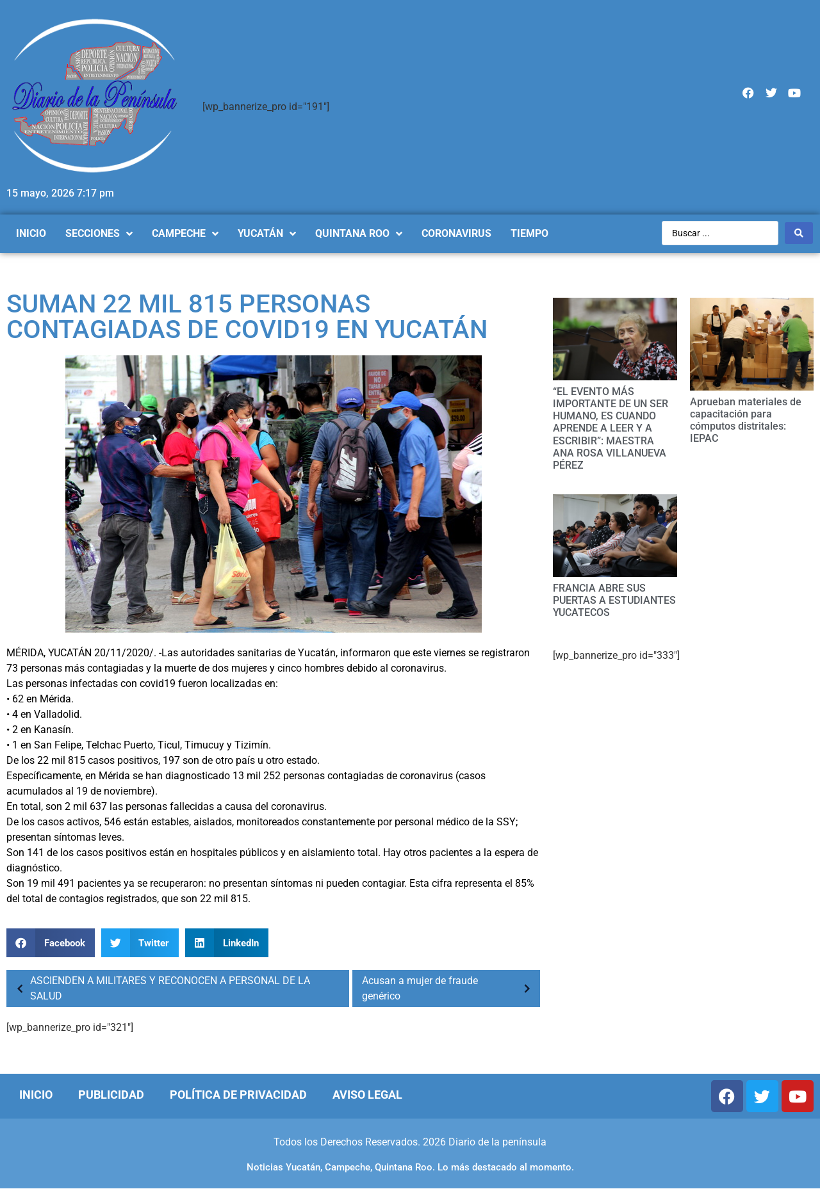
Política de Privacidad (238, 1094)
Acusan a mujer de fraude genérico (449, 988)
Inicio (36, 1094)
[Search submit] (799, 233)
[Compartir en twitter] (140, 942)
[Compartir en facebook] (50, 942)
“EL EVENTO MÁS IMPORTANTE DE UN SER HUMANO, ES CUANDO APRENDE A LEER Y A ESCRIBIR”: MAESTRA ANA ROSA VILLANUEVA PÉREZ (610, 428)
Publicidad (111, 1094)
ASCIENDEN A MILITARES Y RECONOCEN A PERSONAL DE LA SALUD (160, 988)
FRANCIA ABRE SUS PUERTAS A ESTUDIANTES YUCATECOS (614, 600)
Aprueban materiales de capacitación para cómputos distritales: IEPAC (745, 420)
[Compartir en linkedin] (226, 942)
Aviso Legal (367, 1094)
